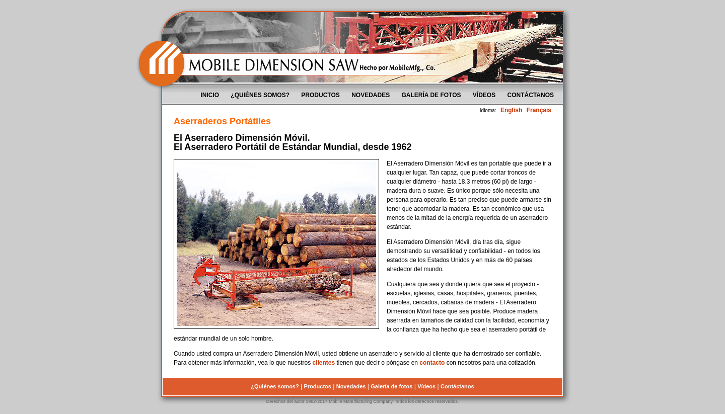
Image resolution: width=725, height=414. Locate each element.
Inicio (209, 95)
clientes (323, 362)
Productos (320, 95)
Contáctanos (531, 95)
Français (539, 110)
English (511, 110)
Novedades (370, 95)
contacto (432, 362)
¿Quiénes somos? (260, 95)
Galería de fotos (431, 95)
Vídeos (484, 95)
